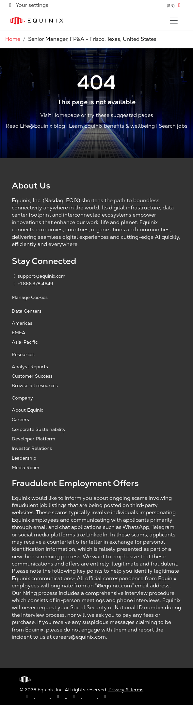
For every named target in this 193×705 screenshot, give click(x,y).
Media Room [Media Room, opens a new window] (25, 467)
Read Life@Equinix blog (35, 126)
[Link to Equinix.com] (36, 21)
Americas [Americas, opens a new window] (22, 323)
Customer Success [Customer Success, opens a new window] (32, 376)
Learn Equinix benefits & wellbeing (112, 126)
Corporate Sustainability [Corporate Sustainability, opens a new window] (39, 429)
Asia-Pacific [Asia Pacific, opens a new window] (25, 342)
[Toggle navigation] (174, 20)
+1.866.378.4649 (32, 284)
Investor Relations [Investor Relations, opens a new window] (32, 448)
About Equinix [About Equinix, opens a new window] (27, 410)
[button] (174, 5)
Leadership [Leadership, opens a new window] (24, 458)
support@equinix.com (38, 276)
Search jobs (173, 126)
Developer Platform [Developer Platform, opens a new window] (33, 439)
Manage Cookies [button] (30, 297)
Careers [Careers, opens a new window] (20, 419)
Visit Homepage (60, 115)
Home (12, 39)
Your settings (28, 5)
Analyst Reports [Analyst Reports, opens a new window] (30, 366)
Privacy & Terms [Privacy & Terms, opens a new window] (125, 690)
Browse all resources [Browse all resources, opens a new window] (35, 385)
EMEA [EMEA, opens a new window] (18, 333)
